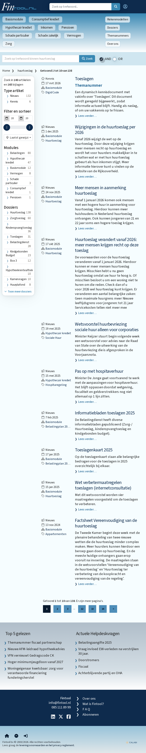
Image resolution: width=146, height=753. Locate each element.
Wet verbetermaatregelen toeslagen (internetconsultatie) (103, 485)
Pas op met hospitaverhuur (99, 371)
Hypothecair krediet (18, 27)
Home (6, 71)
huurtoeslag (25, 71)
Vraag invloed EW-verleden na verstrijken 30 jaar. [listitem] (108, 651)
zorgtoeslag (17, 218)
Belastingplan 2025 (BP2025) (62, 427)
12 (82, 609)
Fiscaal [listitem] (83, 666)
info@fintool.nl (60, 702)
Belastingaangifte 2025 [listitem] (95, 642)
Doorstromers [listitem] (88, 660)
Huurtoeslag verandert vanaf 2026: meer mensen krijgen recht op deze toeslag (106, 245)
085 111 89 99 (61, 707)
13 (92, 609)
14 (103, 609)
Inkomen (46, 27)
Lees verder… (87, 116)
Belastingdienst (19, 242)
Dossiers (112, 27)
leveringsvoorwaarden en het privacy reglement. (47, 745)
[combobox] (18, 137)
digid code (50, 92)
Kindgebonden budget (17, 253)
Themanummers (118, 35)
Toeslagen (84, 78)
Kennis (14, 101)
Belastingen (17, 153)
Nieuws (14, 96)
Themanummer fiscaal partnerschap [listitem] (35, 642)
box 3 (13, 261)
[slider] (6, 127)
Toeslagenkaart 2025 (94, 450)
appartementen (53, 534)
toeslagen (16, 237)
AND (108, 59)
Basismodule (14, 19)
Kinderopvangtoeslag (19, 228)
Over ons (112, 44)
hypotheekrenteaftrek (19, 270)
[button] (125, 6)
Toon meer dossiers (18, 292)
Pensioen (67, 27)
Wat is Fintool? (93, 703)
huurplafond (17, 285)
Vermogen (74, 35)
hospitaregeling (54, 385)
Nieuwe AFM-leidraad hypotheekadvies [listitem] (36, 648)
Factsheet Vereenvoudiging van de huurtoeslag (106, 523)
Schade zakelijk (48, 35)
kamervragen (18, 279)
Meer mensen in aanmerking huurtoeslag (100, 190)
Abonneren (91, 714)
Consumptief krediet (45, 19)
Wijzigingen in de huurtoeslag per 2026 (105, 130)
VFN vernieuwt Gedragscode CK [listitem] (31, 655)
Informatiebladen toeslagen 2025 (105, 413)
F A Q (86, 709)
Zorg (8, 43)
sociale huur (51, 338)
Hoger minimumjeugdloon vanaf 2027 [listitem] (35, 661)
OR (120, 59)
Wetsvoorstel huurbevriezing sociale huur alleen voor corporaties (106, 327)
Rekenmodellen (117, 19)
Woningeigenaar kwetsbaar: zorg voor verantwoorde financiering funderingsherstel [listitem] (35, 673)
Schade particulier (17, 35)
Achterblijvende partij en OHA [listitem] (100, 672)
